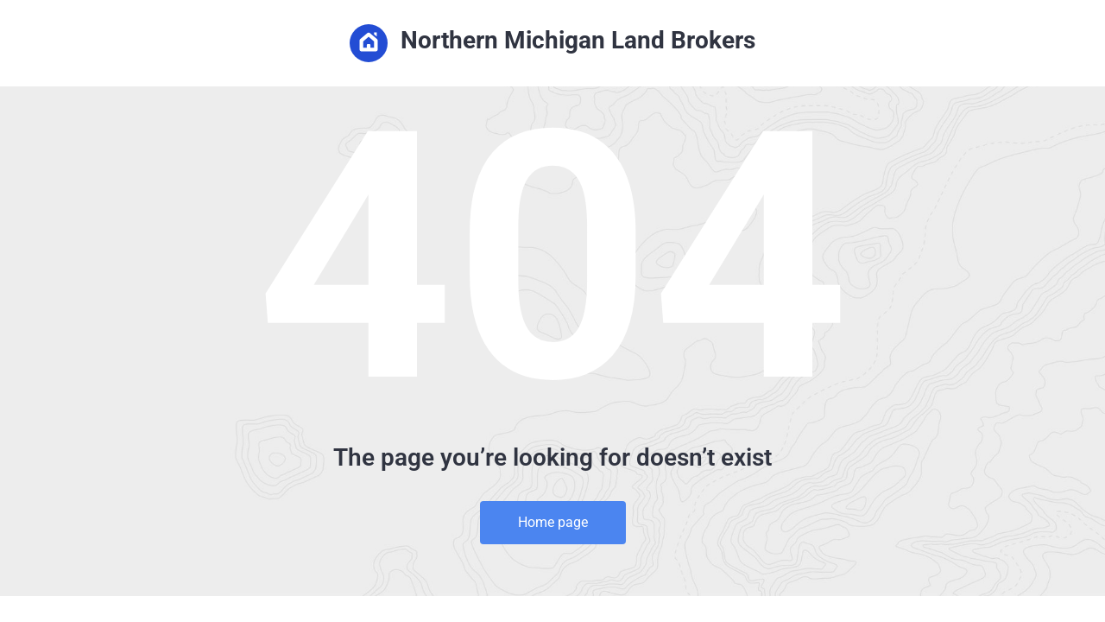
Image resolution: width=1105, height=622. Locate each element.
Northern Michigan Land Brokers (552, 43)
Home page (553, 522)
